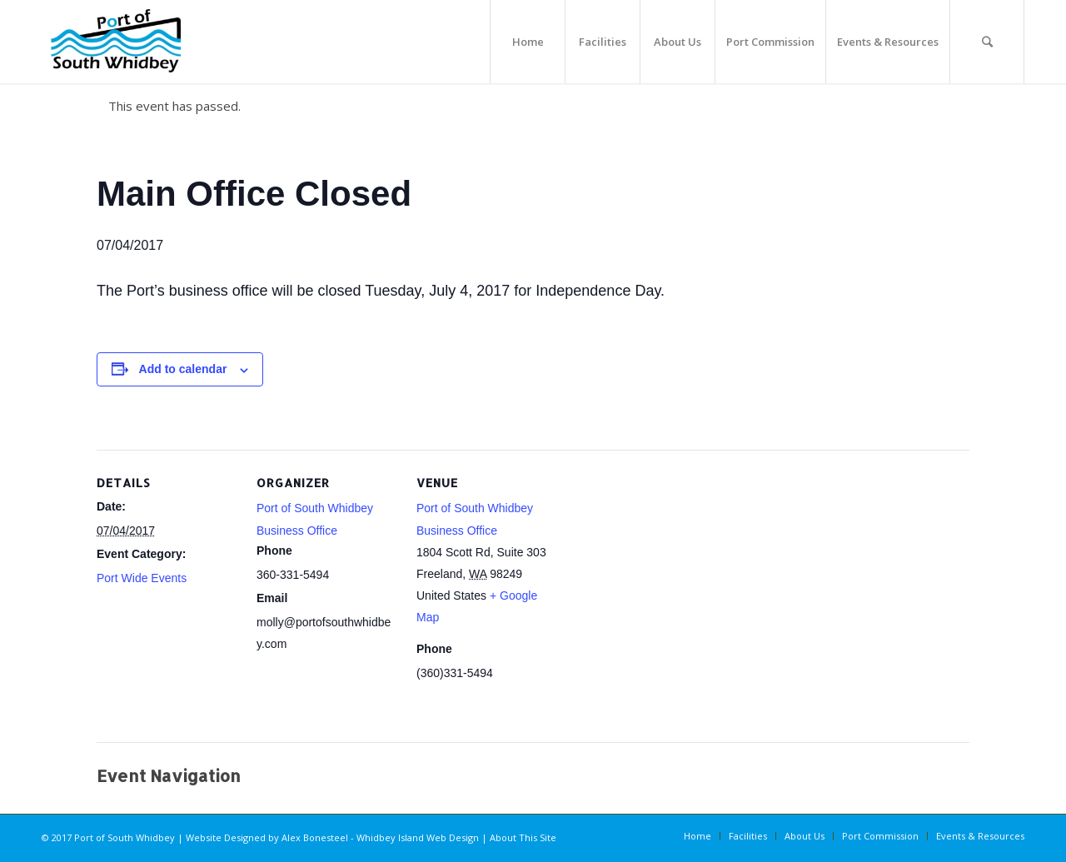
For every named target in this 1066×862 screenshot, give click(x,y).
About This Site (523, 837)
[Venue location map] (664, 564)
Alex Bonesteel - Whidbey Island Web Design (380, 837)
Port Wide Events (142, 578)
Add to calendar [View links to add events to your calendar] (183, 369)
